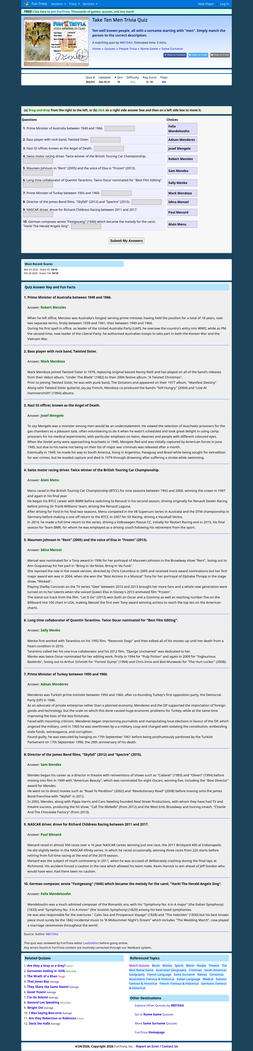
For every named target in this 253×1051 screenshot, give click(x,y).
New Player (206, 4)
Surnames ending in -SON (46, 971)
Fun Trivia (35, 4)
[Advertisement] (126, 95)
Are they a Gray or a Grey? (46, 966)
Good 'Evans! (36, 992)
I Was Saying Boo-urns (45, 1013)
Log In (224, 4)
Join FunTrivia (60, 11)
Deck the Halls (39, 1023)
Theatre (214, 965)
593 (164, 82)
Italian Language (188, 979)
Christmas (216, 974)
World (190, 965)
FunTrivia (150, 1032)
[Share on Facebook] (175, 55)
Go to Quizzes (154, 1014)
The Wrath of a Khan (42, 976)
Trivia (73, 4)
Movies (167, 965)
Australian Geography (171, 970)
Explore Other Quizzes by (159, 1005)
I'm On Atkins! (37, 997)
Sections (57, 4)
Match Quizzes (139, 965)
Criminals (195, 970)
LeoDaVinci (91, 943)
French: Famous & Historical (179, 983)
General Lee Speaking (43, 1002)
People (201, 965)
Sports (179, 965)
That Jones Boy (38, 981)
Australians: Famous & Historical (151, 979)
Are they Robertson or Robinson (52, 1018)
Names (202, 974)
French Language (159, 974)
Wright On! (35, 1008)
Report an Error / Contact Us (157, 1046)
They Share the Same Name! (48, 987)
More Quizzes (156, 1023)
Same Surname (184, 974)
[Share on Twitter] (198, 55)
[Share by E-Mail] (220, 55)
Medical (208, 979)
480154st (126, 42)
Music (156, 965)
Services (89, 4)
